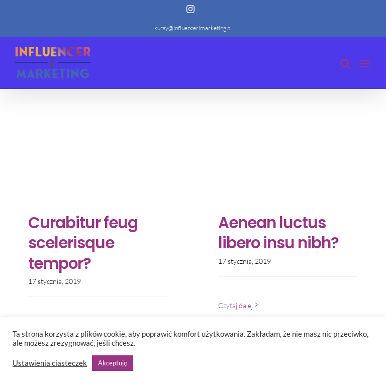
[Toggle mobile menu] (365, 63)
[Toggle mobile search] (345, 63)
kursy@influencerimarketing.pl (193, 28)
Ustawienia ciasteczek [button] (50, 363)
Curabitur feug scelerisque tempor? (83, 243)
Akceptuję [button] (112, 363)
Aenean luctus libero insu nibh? (278, 233)
